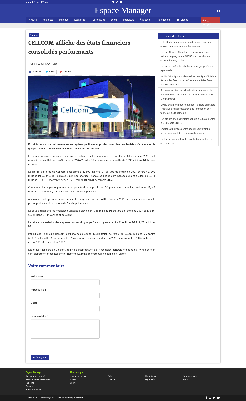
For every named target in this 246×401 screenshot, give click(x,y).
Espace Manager (123, 10)
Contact (29, 386)
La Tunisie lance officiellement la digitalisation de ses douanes (186, 141)
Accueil (33, 19)
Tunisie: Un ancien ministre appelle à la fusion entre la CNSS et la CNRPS (187, 120)
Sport (72, 383)
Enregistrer (40, 357)
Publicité (30, 383)
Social (114, 19)
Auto (110, 376)
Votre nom (37, 276)
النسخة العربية (207, 20)
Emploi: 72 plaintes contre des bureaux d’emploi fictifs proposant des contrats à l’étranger (185, 131)
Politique (64, 19)
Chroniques (99, 19)
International (164, 19)
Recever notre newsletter (38, 379)
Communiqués (190, 376)
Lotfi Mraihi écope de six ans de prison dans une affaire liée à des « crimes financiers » (185, 44)
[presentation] (57, 348)
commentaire (39, 316)
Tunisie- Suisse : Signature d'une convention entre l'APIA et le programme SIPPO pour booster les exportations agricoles (186, 56)
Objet (34, 303)
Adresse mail (38, 289)
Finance (34, 35)
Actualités (48, 19)
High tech (150, 379)
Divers (73, 379)
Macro (186, 379)
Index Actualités (34, 389)
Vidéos (182, 19)
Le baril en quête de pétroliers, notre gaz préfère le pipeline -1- (186, 68)
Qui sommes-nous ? (35, 376)
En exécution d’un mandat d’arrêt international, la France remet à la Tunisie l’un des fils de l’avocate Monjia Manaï (186, 94)
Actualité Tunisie (78, 376)
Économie (80, 19)
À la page (146, 19)
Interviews (128, 19)
